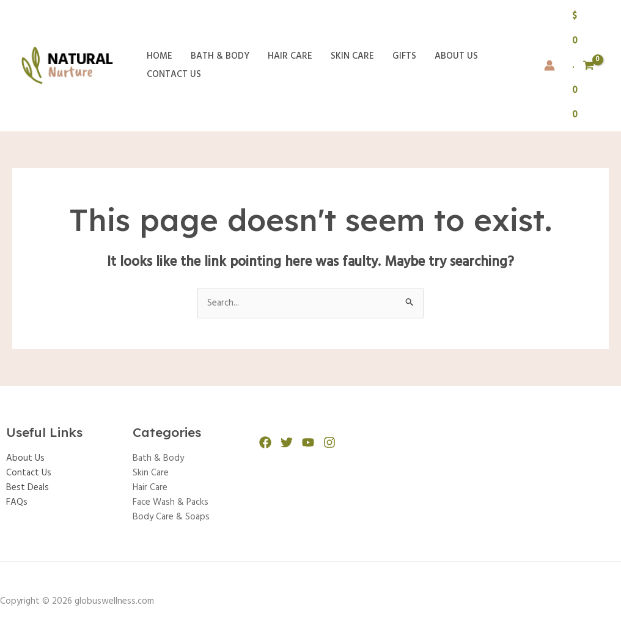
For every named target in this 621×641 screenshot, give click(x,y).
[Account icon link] (549, 65)
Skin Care (352, 56)
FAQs (17, 502)
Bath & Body (220, 56)
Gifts (404, 56)
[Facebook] (265, 442)
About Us (456, 56)
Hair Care (290, 56)
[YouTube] (308, 442)
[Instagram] (329, 442)
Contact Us (174, 74)
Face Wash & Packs (170, 502)
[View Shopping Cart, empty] (583, 65)
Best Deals (27, 487)
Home (159, 56)
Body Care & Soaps (171, 517)
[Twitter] (287, 442)
